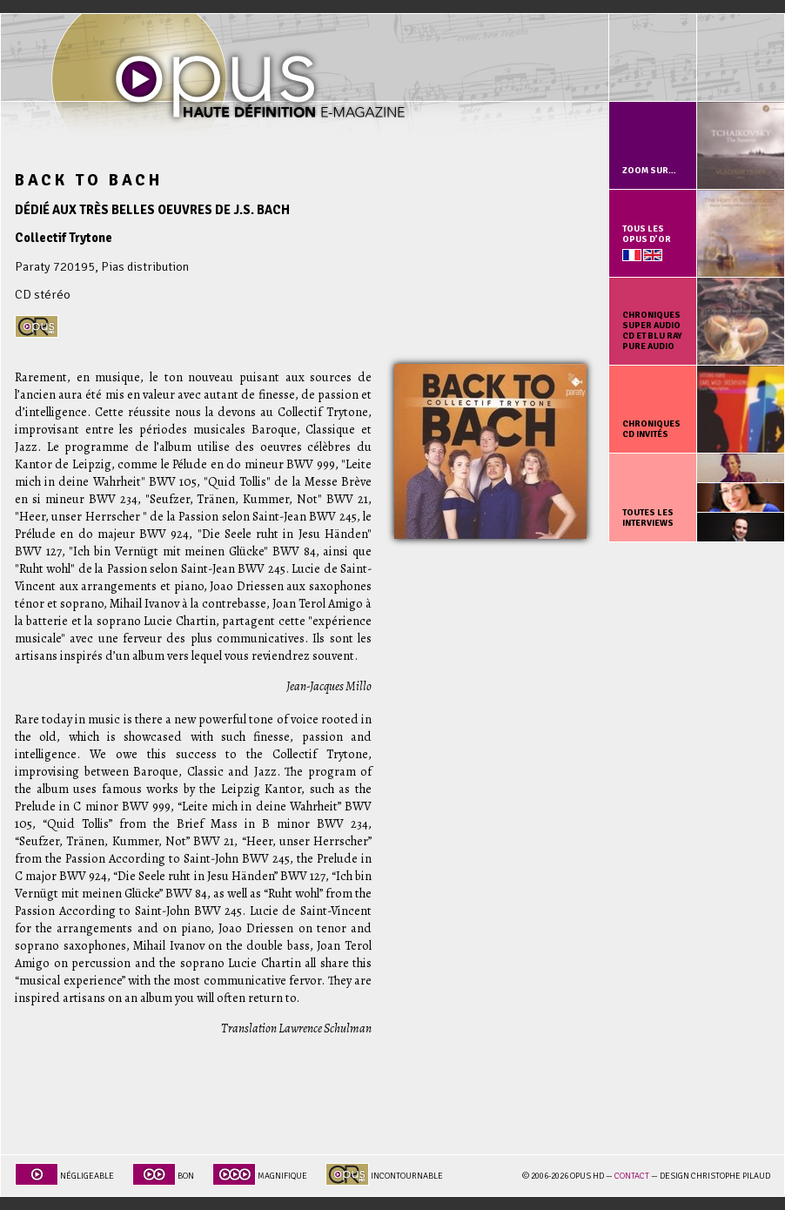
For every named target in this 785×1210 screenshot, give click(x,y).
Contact (631, 1176)
